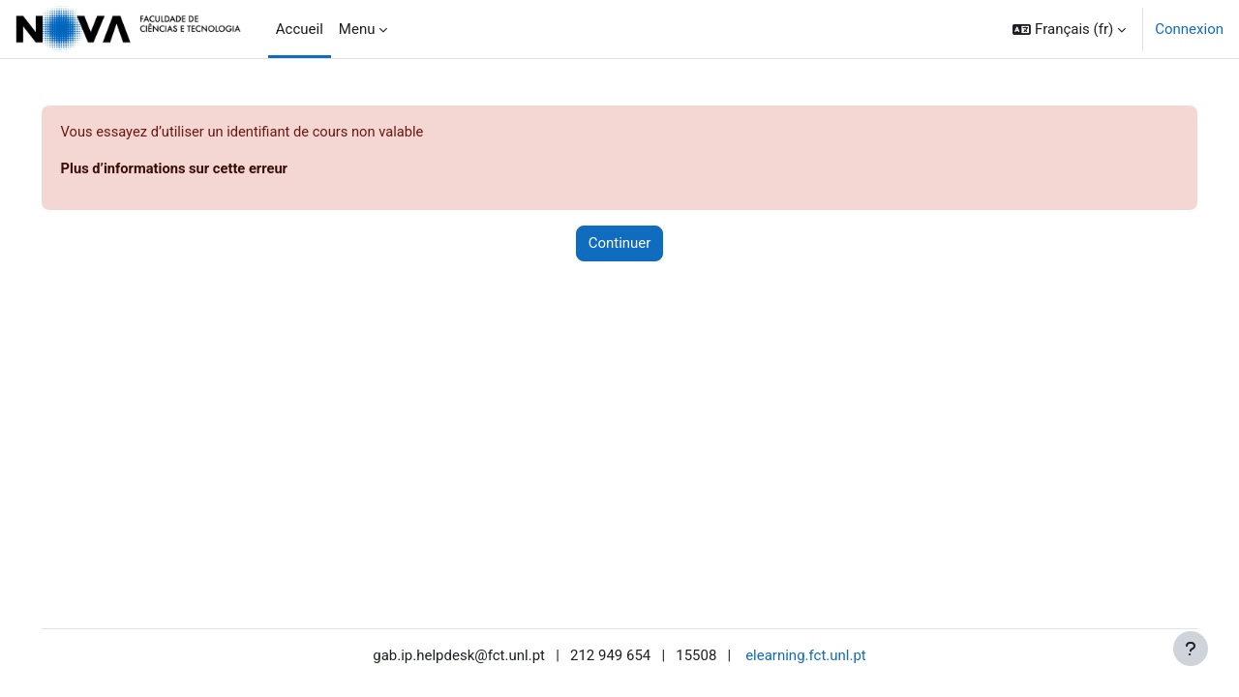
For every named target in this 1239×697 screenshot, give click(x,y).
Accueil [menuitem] (299, 29)
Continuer (620, 244)
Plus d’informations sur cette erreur (204, 169)
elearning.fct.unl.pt (805, 655)
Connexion (1189, 29)
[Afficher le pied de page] (1190, 648)
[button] (1069, 29)
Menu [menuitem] (357, 29)
